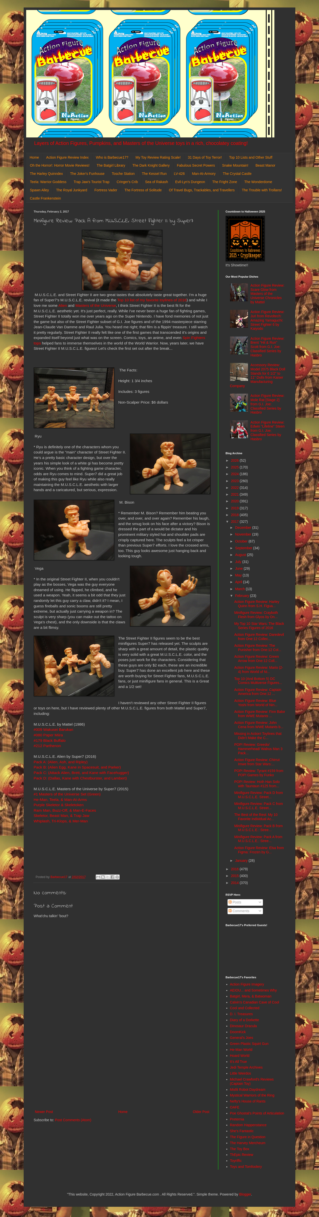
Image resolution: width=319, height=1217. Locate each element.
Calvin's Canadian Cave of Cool (254, 1002)
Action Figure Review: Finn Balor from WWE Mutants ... (259, 714)
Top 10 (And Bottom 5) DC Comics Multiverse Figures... (258, 681)
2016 (235, 869)
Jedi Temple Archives (246, 1067)
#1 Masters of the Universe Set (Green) (67, 794)
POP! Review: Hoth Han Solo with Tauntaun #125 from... (257, 784)
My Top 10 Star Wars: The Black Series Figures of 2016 (259, 626)
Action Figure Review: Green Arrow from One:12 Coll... (256, 659)
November (243, 534)
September (244, 548)
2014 (235, 883)
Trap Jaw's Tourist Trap (92, 182)
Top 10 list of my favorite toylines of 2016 (151, 300)
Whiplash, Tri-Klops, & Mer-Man (61, 821)
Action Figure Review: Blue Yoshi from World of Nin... (255, 703)
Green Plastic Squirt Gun (249, 1044)
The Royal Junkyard (71, 190)
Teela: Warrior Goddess (48, 182)
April (239, 582)
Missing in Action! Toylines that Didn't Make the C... (258, 736)
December (243, 528)
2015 (235, 876)
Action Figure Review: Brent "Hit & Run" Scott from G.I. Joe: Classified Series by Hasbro (267, 346)
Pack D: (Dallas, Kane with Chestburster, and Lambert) (80, 778)
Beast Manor (265, 165)
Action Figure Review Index (67, 157)
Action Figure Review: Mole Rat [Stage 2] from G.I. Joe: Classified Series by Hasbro (267, 404)
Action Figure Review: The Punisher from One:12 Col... (257, 648)
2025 (235, 467)
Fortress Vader (105, 190)
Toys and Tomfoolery (246, 1167)
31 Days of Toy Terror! (205, 157)
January (241, 861)
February (242, 596)
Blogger (245, 1194)
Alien (62, 305)
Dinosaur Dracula (243, 1026)
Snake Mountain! (235, 165)
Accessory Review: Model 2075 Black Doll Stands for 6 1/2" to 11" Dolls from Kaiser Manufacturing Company (257, 375)
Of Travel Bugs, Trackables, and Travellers (202, 190)
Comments (239, 911)
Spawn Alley (39, 190)
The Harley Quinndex (46, 174)
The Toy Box (239, 1149)
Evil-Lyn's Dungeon (190, 182)
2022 (235, 488)
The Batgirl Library (111, 165)
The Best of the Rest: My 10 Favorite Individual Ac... (256, 817)
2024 (235, 474)
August (241, 555)
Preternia (237, 1119)
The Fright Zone (224, 182)
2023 (235, 481)
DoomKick (238, 1032)
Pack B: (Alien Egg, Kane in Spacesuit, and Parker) (78, 767)
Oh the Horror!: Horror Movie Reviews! (59, 165)
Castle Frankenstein (45, 198)
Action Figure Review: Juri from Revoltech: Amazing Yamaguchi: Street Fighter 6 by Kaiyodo (267, 320)
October (241, 541)
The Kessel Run (154, 174)
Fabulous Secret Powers (196, 165)
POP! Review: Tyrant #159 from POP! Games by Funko (258, 773)
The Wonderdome (258, 182)
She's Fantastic (242, 1131)
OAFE (234, 1107)
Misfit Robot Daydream (247, 1090)
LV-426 (179, 174)
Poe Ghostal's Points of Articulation (257, 1113)
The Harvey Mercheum (247, 1143)
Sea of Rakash (156, 182)
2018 (235, 515)
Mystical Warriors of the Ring (252, 1095)
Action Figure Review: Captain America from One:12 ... (257, 692)
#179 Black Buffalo (50, 740)
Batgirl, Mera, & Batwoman (251, 996)
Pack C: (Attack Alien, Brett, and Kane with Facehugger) (81, 773)
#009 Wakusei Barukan (53, 729)
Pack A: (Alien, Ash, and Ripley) (61, 762)
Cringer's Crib (127, 182)
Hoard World (239, 1056)
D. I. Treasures (241, 1014)
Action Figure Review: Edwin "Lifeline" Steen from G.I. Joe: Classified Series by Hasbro (267, 430)
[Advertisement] (122, 1068)
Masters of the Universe (96, 305)
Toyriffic (236, 1161)
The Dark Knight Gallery (150, 165)
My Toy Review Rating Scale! (158, 157)
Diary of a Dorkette (244, 1020)
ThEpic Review (241, 1155)
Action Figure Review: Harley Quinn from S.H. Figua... (256, 604)
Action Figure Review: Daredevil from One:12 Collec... (259, 637)
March (240, 589)
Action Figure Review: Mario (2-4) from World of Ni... (258, 669)
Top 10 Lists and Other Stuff (250, 157)
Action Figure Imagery (247, 984)
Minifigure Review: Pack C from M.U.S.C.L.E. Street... (258, 806)
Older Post (201, 1112)
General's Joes (241, 1038)
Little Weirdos (240, 1073)
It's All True (238, 1062)
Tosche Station (123, 174)
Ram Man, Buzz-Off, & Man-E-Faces (65, 810)
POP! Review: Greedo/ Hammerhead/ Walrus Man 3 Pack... (258, 749)
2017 (235, 522)
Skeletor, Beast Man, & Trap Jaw (61, 815)
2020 (235, 501)
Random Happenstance (248, 1125)
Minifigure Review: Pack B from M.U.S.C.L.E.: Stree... (258, 828)
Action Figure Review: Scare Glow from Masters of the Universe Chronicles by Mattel (267, 293)
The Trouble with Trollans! (262, 190)
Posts (235, 902)
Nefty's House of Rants (248, 1101)
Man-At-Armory (204, 174)
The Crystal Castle (237, 174)
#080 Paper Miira (48, 735)
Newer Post (44, 1112)
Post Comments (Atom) (73, 1120)
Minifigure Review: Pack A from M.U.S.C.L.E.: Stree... (258, 839)
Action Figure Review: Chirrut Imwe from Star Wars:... (257, 762)
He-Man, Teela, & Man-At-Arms (60, 799)
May (238, 575)
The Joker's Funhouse (87, 174)
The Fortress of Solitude (142, 190)
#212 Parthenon (48, 746)
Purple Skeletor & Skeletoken (58, 805)
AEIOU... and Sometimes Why (253, 990)
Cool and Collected (244, 1008)
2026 (235, 460)
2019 (235, 508)
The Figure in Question (247, 1137)
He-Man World (241, 1050)
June (239, 568)
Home (34, 157)
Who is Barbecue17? (112, 157)
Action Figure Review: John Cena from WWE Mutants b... (258, 725)
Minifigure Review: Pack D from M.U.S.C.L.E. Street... (258, 795)
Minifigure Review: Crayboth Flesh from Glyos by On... (256, 615)
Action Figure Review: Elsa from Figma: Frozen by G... (259, 850)
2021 (235, 494)
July (238, 562)
